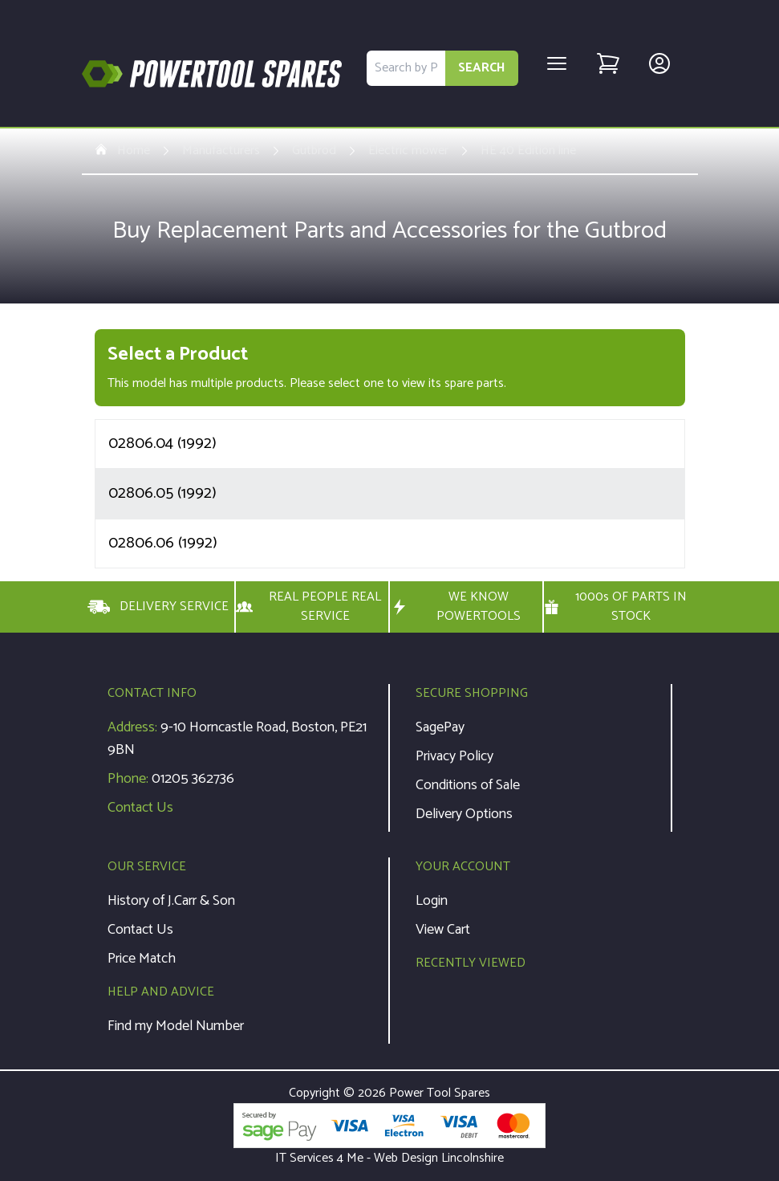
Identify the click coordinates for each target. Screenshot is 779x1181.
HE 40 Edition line (528, 151)
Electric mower (408, 151)
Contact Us (140, 808)
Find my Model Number (176, 1026)
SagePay (440, 727)
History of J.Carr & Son (171, 901)
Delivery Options (464, 814)
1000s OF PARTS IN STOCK (616, 607)
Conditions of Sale (468, 785)
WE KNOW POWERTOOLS (455, 607)
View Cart (443, 930)
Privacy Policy (454, 756)
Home (122, 151)
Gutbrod (314, 151)
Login (432, 901)
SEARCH (481, 68)
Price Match (142, 959)
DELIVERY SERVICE (158, 607)
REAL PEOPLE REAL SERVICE (309, 607)
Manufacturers (221, 151)
